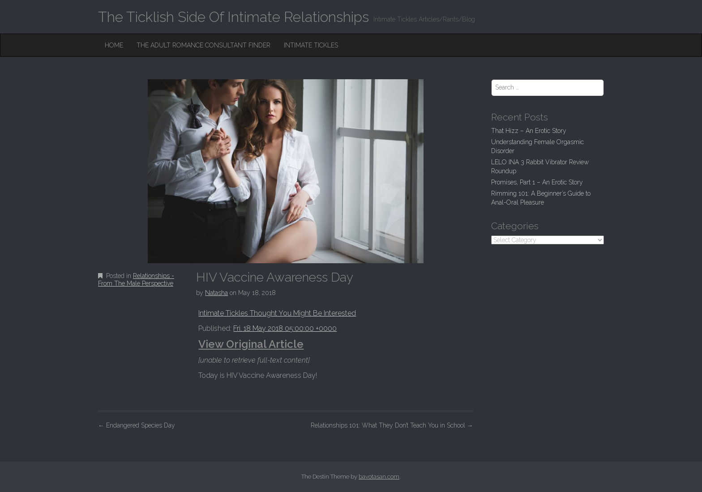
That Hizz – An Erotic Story (528, 130)
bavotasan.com (379, 476)
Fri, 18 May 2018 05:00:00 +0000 (285, 328)
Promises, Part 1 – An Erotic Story (537, 182)
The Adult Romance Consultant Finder (203, 45)
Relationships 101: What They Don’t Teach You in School (392, 425)
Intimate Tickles (311, 45)
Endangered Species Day (136, 425)
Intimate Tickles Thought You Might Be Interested (277, 313)
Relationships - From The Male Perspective (136, 279)
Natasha (216, 292)
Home (114, 45)
